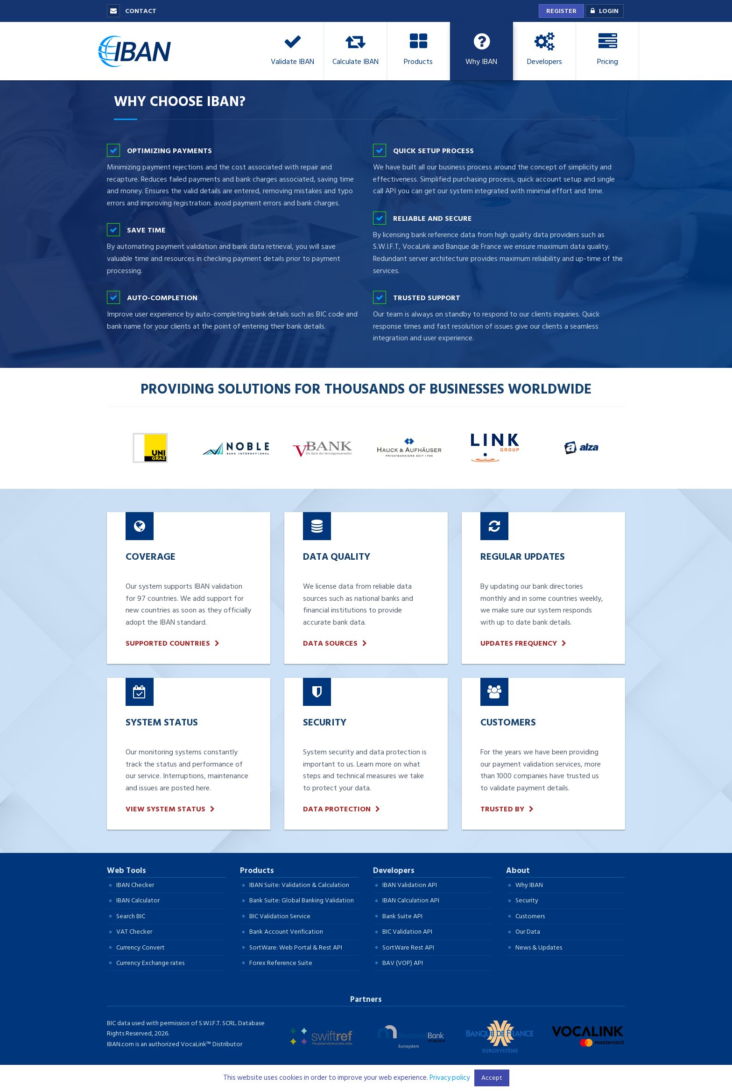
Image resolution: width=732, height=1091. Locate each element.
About (518, 870)
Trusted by (502, 809)
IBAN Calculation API (410, 900)
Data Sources (330, 643)
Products (257, 870)
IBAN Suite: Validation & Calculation (299, 885)
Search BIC (130, 916)
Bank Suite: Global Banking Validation (301, 900)
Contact (131, 11)
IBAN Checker (135, 885)
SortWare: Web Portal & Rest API (295, 947)
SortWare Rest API (408, 947)
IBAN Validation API (409, 885)
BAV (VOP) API (402, 962)
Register (561, 11)
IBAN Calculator (138, 900)
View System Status (165, 809)
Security (526, 900)
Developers (394, 870)
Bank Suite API (402, 916)
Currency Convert (140, 947)
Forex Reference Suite (280, 962)
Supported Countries (168, 643)
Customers (530, 916)
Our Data (527, 931)
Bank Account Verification (286, 931)
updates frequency (518, 643)
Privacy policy (449, 1078)
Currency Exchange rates (150, 962)
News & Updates (538, 947)
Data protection (337, 809)
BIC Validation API (407, 931)
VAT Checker (134, 931)
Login (602, 11)
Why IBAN (529, 885)
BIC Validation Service (279, 916)
